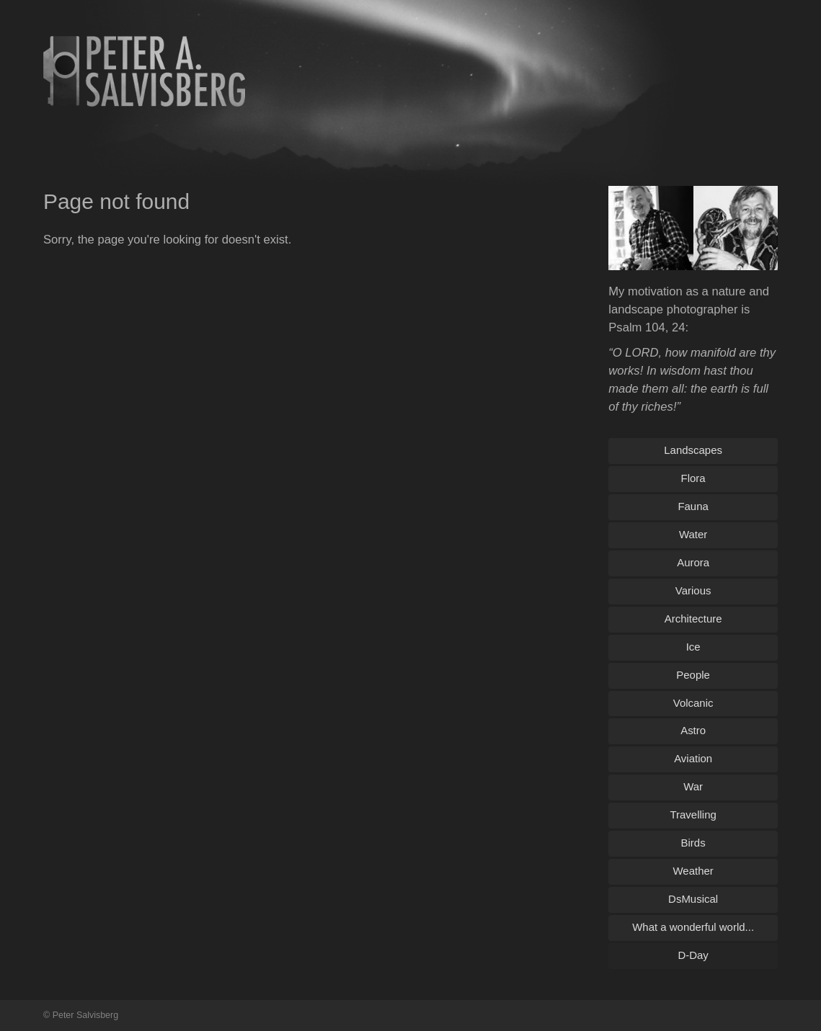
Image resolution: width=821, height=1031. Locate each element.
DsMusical (693, 899)
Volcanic (693, 703)
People (693, 675)
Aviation (693, 758)
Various (693, 590)
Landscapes (693, 450)
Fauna (693, 506)
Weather (693, 871)
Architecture (693, 618)
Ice (693, 647)
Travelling (693, 814)
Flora (693, 478)
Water (693, 534)
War (693, 786)
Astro (693, 730)
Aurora (693, 562)
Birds (693, 842)
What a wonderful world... (693, 927)
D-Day (693, 955)
